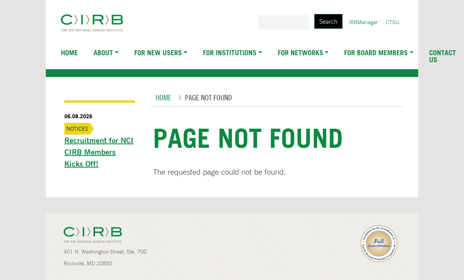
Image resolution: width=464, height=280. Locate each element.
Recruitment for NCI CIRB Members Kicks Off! (98, 151)
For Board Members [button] (376, 52)
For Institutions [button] (229, 52)
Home (69, 52)
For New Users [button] (158, 52)
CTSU (392, 22)
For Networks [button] (300, 52)
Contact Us (442, 56)
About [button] (103, 52)
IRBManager (363, 22)
